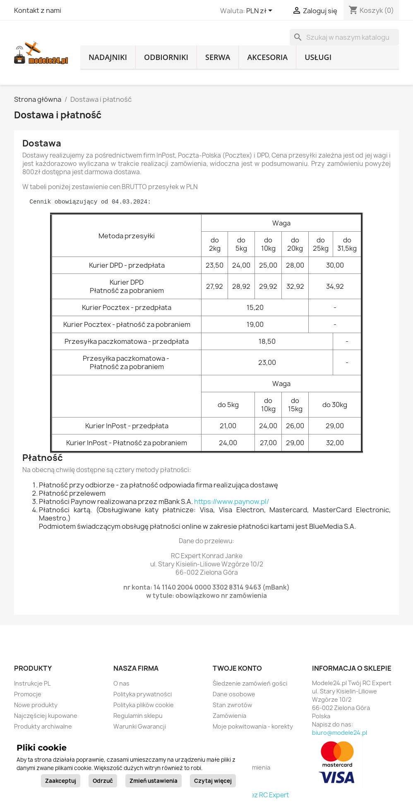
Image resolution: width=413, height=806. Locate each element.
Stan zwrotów (232, 705)
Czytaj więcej (213, 780)
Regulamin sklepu (138, 716)
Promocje (27, 694)
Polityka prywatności (142, 694)
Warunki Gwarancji (139, 726)
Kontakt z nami (37, 10)
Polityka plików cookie (143, 705)
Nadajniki (108, 57)
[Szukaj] (344, 37)
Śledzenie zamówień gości (250, 683)
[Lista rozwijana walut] (260, 11)
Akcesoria (267, 57)
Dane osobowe (234, 694)
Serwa (217, 57)
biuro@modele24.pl (339, 732)
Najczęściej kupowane (45, 716)
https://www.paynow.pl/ (231, 501)
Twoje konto (237, 668)
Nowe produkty (36, 705)
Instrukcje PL (32, 683)
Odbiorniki (166, 57)
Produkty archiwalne (43, 726)
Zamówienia (229, 716)
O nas (121, 683)
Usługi (318, 57)
